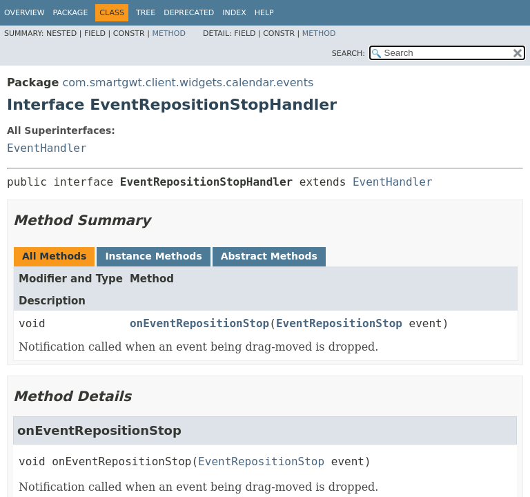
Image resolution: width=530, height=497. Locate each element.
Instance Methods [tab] (153, 256)
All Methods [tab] (54, 256)
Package (70, 12)
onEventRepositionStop (199, 323)
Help (264, 12)
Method (169, 33)
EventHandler (47, 148)
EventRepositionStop (339, 323)
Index (234, 12)
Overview (24, 12)
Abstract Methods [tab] (269, 256)
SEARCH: (348, 53)
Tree (145, 12)
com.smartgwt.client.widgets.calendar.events (187, 82)
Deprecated (189, 12)
